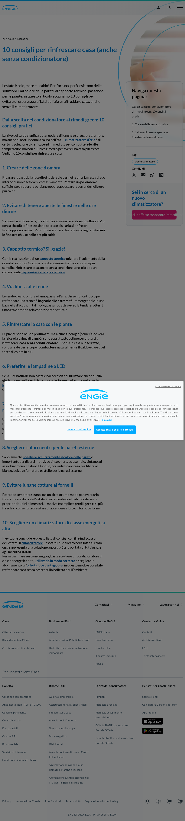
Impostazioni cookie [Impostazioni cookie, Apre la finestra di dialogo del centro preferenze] (79, 429)
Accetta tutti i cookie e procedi (115, 429)
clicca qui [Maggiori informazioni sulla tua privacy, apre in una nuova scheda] (107, 419)
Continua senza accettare (168, 386)
